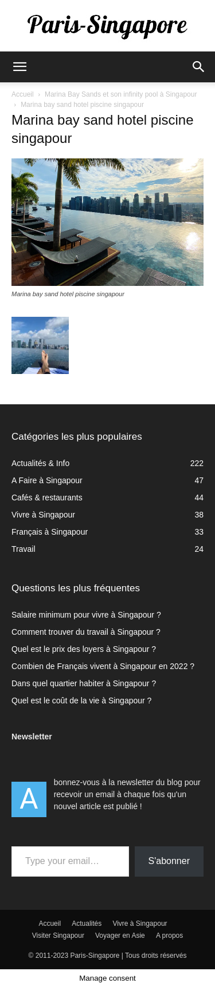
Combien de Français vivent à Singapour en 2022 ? (102, 666)
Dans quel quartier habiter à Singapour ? (83, 683)
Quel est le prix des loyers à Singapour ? (83, 649)
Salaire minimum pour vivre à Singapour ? (86, 614)
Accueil (22, 94)
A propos (169, 936)
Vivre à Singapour (139, 924)
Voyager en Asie (120, 936)
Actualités (86, 924)
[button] (19, 66)
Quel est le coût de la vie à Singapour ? (81, 700)
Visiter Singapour (58, 936)
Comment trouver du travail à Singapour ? (86, 631)
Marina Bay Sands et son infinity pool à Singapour (121, 94)
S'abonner (169, 861)
